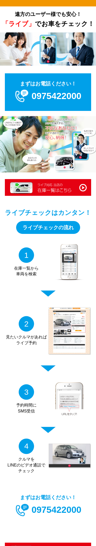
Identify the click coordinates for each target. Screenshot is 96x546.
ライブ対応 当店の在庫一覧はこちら (48, 188)
